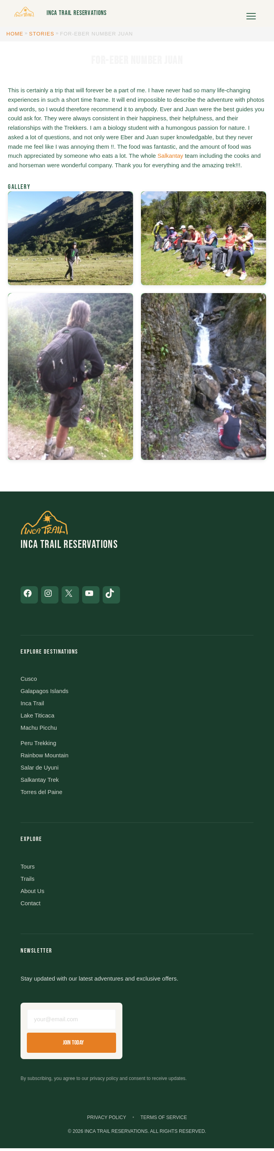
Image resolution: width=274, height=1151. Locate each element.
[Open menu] (251, 13)
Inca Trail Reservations (77, 13)
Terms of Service (164, 1120)
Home (14, 34)
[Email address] (71, 1021)
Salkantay (170, 156)
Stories (41, 34)
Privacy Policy (106, 1120)
